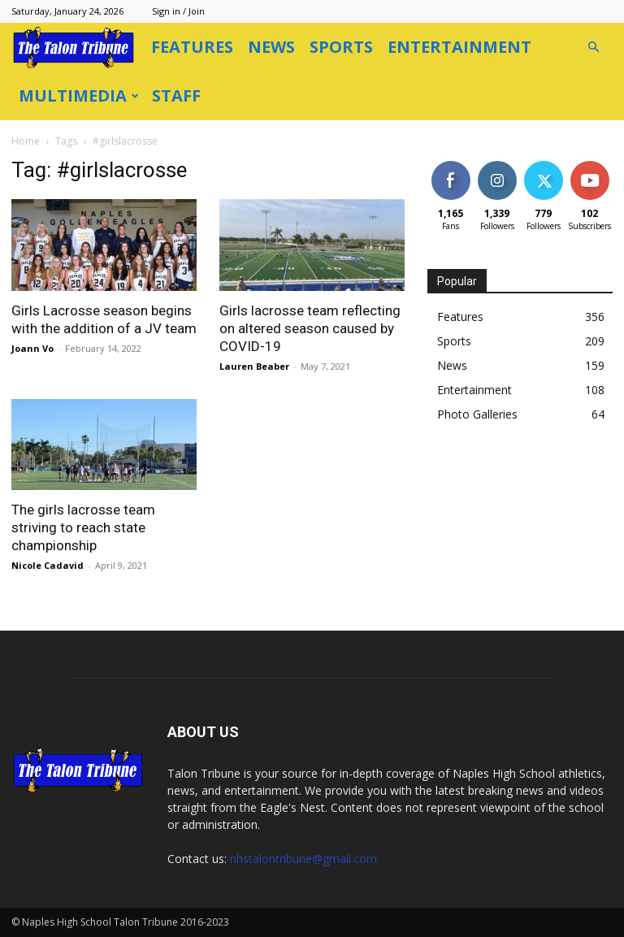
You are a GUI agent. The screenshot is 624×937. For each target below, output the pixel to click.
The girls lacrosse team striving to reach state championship (83, 527)
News (271, 47)
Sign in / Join (178, 11)
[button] (593, 47)
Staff (176, 95)
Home (25, 141)
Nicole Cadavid (47, 565)
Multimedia (79, 95)
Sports (341, 47)
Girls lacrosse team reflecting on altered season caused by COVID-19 (310, 328)
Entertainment (459, 47)
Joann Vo (32, 348)
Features (192, 47)
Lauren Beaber (254, 366)
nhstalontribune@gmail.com (303, 858)
